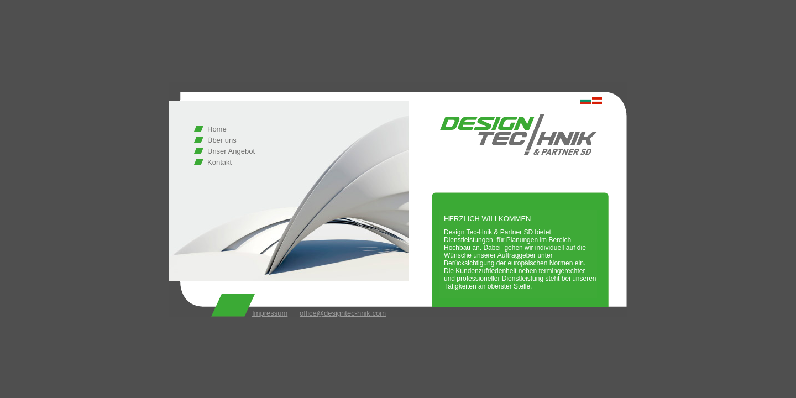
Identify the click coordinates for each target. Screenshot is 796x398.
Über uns (222, 140)
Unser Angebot (231, 151)
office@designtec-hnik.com (343, 313)
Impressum (269, 313)
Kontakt (219, 162)
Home (217, 129)
